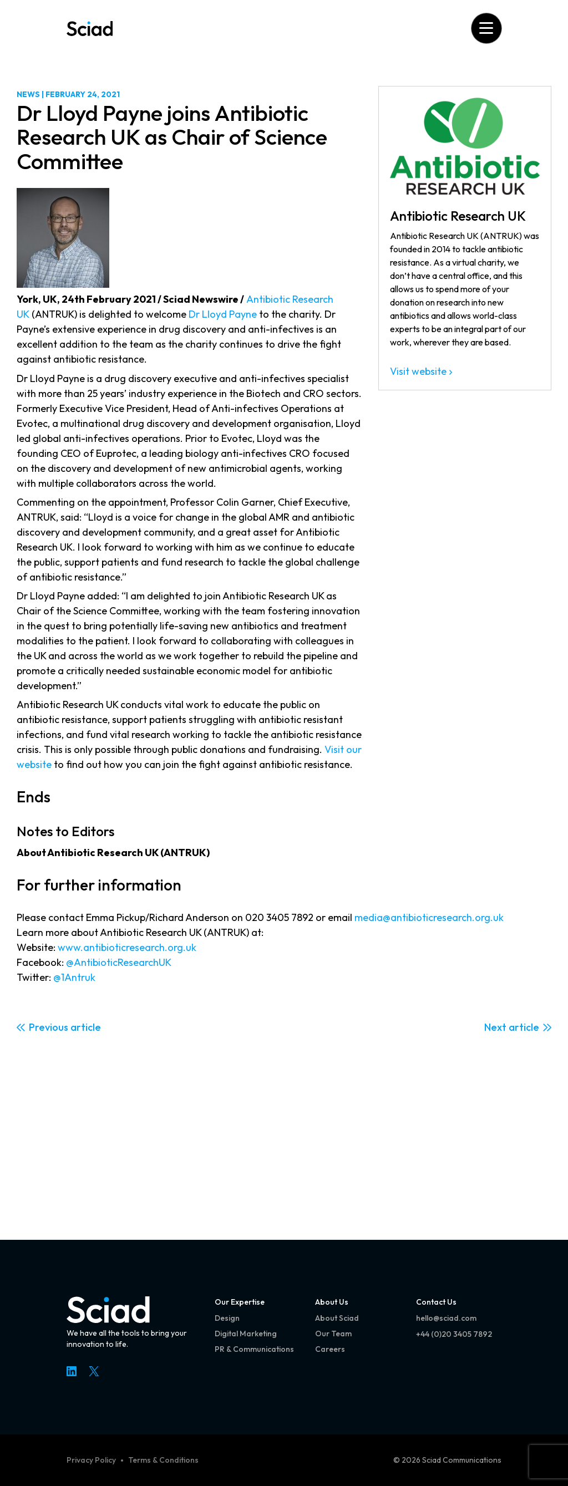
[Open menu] (486, 28)
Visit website (418, 371)
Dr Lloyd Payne (223, 314)
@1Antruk (74, 977)
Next (495, 1027)
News (28, 94)
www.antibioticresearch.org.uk (127, 947)
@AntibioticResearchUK (118, 962)
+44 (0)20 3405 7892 (454, 1334)
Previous (48, 1027)
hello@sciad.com (446, 1318)
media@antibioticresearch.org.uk (429, 917)
